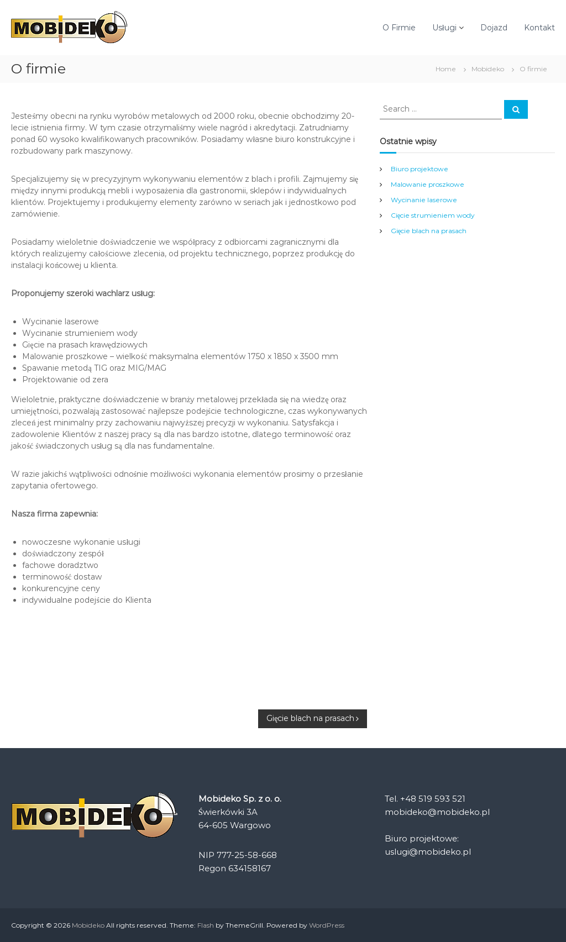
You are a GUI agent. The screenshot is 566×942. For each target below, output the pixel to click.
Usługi (444, 28)
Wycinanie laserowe (424, 200)
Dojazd (493, 28)
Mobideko (487, 69)
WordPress (326, 925)
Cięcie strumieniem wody (433, 215)
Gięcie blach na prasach (429, 231)
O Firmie (399, 28)
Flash (205, 925)
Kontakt (539, 28)
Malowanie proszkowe (427, 184)
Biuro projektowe (419, 169)
